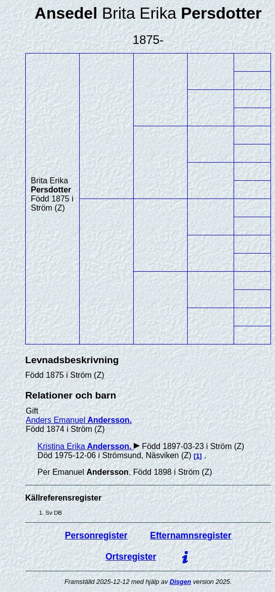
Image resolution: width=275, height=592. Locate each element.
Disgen (180, 581)
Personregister (96, 535)
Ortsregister (130, 557)
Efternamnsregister (190, 535)
